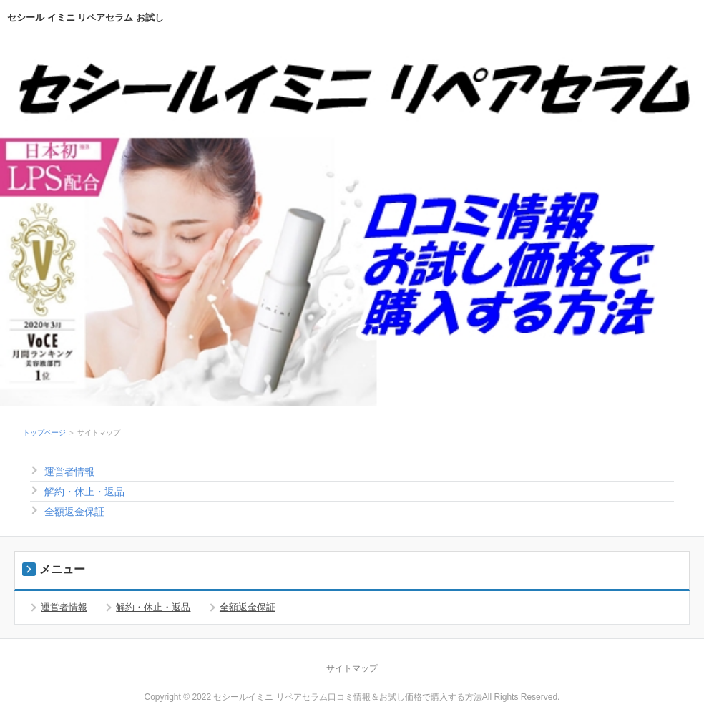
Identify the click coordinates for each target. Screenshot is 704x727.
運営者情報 (69, 471)
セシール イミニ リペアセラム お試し (85, 17)
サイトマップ (352, 668)
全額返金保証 (74, 511)
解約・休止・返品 (84, 491)
